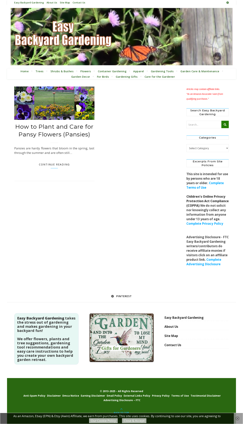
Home (25, 71)
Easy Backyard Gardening (29, 2)
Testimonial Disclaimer (206, 395)
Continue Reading (54, 164)
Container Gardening (112, 71)
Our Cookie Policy (103, 421)
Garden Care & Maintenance (199, 71)
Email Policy (114, 395)
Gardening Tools (162, 71)
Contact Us (79, 2)
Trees (40, 71)
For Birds (103, 76)
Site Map (65, 2)
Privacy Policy (161, 395)
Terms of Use (180, 395)
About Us (52, 2)
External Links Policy (137, 395)
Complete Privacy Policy (204, 223)
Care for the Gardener (160, 76)
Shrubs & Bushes (62, 71)
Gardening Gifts (127, 76)
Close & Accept (134, 421)
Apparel (138, 71)
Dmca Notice (70, 395)
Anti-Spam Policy (34, 395)
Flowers (85, 71)
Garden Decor (80, 76)
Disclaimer (54, 395)
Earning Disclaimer (93, 395)
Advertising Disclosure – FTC (121, 400)
